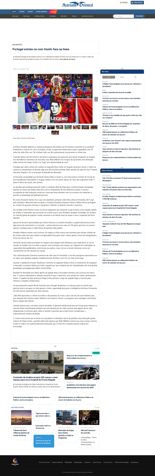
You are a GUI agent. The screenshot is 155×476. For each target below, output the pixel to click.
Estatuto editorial (57, 462)
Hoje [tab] (109, 77)
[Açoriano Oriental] (15, 466)
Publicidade (68, 462)
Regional (15, 16)
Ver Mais (97, 348)
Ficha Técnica (97, 462)
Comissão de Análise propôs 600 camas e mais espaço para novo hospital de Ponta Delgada (35, 378)
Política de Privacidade (122, 462)
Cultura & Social (87, 16)
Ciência (74, 16)
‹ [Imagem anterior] (14, 99)
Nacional (26, 16)
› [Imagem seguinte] (96, 99)
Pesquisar (139, 16)
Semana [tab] (122, 77)
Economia (52, 16)
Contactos (87, 462)
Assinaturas (134, 462)
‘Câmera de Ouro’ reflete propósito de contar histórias (21, 432)
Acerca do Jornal (44, 462)
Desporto (64, 16)
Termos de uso (108, 462)
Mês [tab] (135, 77)
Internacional (39, 16)
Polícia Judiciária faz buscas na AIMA (116, 92)
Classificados (78, 462)
